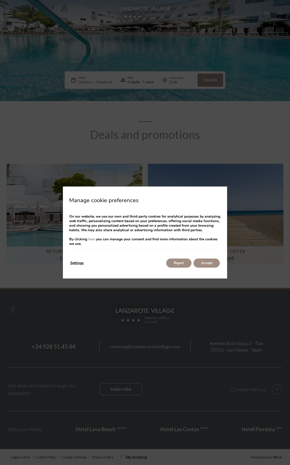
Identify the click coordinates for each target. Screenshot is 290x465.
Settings (77, 263)
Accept (206, 263)
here (91, 239)
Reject (179, 263)
